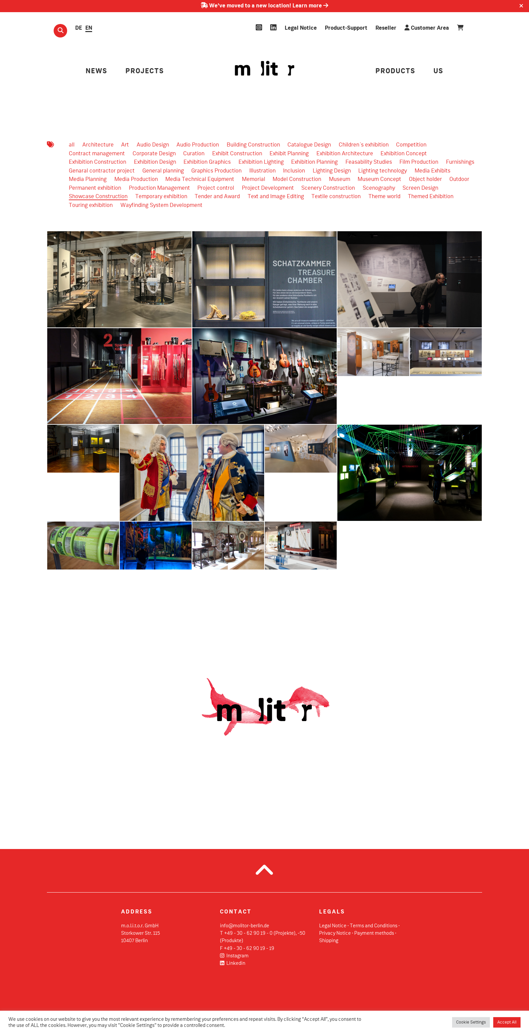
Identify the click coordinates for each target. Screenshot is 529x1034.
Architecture (98, 145)
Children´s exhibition (364, 145)
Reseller (385, 28)
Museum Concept (379, 179)
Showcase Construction (98, 197)
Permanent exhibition (95, 188)
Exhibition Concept (404, 154)
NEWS (96, 71)
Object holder (425, 179)
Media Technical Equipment (199, 179)
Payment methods (374, 933)
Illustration (262, 171)
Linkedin (232, 963)
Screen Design (420, 188)
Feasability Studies (368, 162)
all (72, 145)
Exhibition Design (155, 162)
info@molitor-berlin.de (244, 926)
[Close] (521, 6)
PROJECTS (145, 71)
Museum (339, 179)
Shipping (328, 940)
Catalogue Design (309, 145)
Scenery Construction (328, 188)
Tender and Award (217, 197)
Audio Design (153, 145)
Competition (411, 145)
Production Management (159, 188)
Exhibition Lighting (261, 162)
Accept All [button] (507, 1022)
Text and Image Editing (276, 197)
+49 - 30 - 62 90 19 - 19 (249, 948)
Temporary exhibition (161, 197)
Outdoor (459, 179)
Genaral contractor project (102, 171)
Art (125, 145)
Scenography (379, 188)
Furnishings (460, 162)
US (438, 71)
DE (78, 28)
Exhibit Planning (289, 154)
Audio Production (197, 145)
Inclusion (294, 171)
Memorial (253, 179)
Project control (215, 188)
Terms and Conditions (373, 926)
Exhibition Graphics (207, 162)
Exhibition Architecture (344, 154)
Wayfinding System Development (161, 205)
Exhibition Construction (97, 162)
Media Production (136, 179)
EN (88, 28)
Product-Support (346, 28)
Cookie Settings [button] (471, 1022)
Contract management (97, 154)
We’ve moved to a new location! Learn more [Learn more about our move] (264, 6)
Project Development (268, 188)
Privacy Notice (335, 933)
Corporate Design (154, 154)
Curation (193, 154)
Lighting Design (332, 171)
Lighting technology (382, 171)
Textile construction (336, 197)
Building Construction (253, 145)
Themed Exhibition (430, 197)
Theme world (384, 197)
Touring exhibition (91, 205)
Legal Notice (301, 28)
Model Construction (297, 179)
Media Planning (88, 179)
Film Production (418, 162)
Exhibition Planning (314, 162)
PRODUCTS (395, 71)
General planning (163, 171)
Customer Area (427, 28)
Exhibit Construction (237, 154)
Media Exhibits (432, 171)
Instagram (234, 956)
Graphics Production (216, 171)
